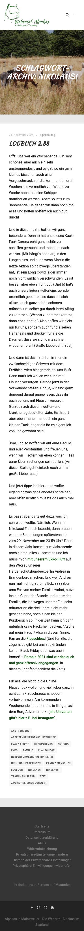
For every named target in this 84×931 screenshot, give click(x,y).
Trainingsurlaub (23, 776)
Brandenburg (43, 744)
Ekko (14, 750)
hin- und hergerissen (26, 763)
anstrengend (20, 731)
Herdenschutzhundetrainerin (32, 757)
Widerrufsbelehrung (42, 849)
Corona (63, 744)
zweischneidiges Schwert (29, 783)
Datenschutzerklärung (42, 838)
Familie (28, 750)
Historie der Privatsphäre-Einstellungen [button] (42, 860)
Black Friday (20, 744)
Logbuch (17, 770)
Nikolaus (34, 770)
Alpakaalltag (47, 135)
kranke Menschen (58, 763)
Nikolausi (53, 770)
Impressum (42, 832)
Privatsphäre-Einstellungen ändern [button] (42, 854)
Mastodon (63, 885)
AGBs (42, 843)
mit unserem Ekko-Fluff (46, 559)
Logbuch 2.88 (29, 143)
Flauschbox (35, 638)
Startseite (42, 826)
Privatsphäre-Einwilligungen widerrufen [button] (42, 866)
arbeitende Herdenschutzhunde (33, 737)
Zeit (43, 776)
